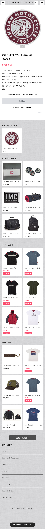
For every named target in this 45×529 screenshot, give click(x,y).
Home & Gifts (7, 491)
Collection (6, 484)
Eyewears (5, 478)
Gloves (4, 471)
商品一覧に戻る (22, 438)
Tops (4, 451)
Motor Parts (7, 498)
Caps (4, 465)
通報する (40, 113)
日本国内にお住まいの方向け (22, 107)
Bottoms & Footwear (10, 458)
